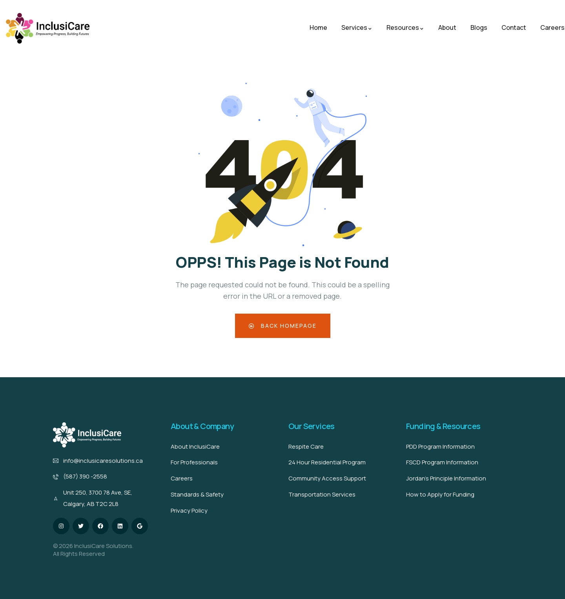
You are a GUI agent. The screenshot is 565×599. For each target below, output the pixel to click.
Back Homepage (283, 325)
